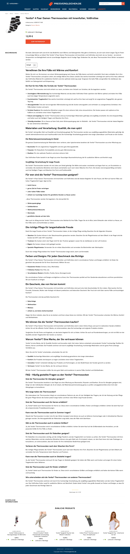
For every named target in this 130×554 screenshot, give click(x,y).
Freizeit (27, 9)
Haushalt (44, 9)
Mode (64, 9)
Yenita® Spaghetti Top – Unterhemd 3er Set (113, 534)
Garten (36, 9)
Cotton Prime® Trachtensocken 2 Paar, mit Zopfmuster (89, 534)
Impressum (60, 549)
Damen (17, 13)
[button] (12, 4)
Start (6, 13)
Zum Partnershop (38, 42)
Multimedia (73, 9)
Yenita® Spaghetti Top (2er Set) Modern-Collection (65, 534)
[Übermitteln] (123, 3)
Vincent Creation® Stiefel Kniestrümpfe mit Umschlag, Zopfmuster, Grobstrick (41, 534)
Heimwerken (55, 9)
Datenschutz (69, 549)
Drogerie (92, 9)
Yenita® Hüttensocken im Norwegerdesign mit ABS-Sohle (16, 534)
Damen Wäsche (25, 13)
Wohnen (83, 9)
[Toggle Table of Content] (33, 65)
